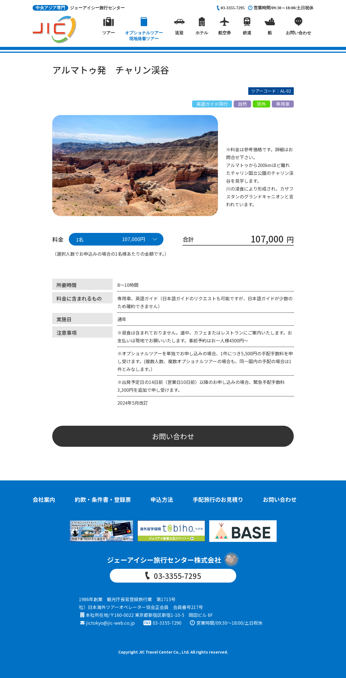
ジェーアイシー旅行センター (79, 8)
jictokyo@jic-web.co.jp (110, 622)
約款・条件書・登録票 (103, 499)
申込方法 (162, 499)
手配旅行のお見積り (218, 499)
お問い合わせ (173, 436)
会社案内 (44, 499)
